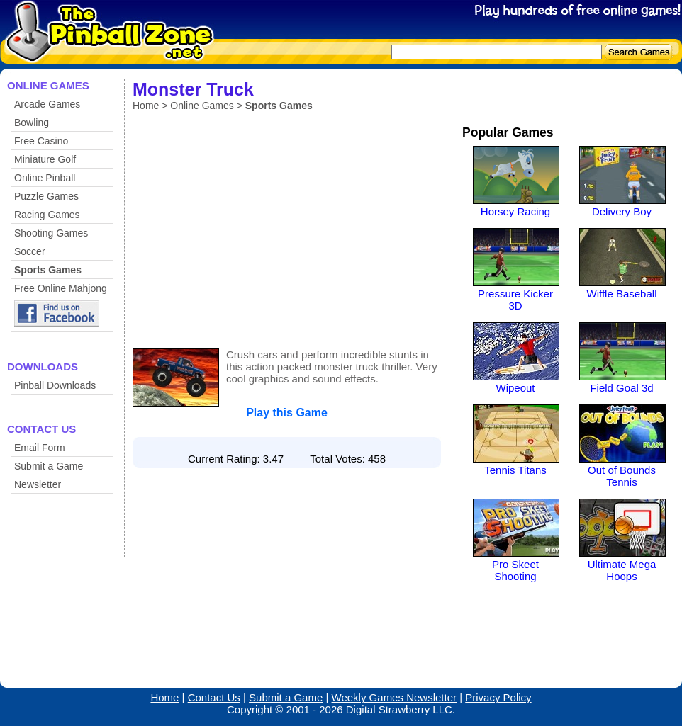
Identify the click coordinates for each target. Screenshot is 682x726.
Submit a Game (48, 466)
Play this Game (287, 413)
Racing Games (47, 214)
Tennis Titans (515, 470)
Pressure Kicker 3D (515, 300)
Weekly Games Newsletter (394, 697)
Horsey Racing (515, 211)
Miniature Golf (45, 159)
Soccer (29, 251)
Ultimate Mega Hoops (622, 570)
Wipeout (515, 388)
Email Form (39, 447)
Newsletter (37, 484)
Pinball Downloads (55, 385)
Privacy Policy (498, 697)
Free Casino (41, 141)
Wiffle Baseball (622, 294)
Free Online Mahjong (60, 288)
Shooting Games (51, 233)
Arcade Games (47, 104)
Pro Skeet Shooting (515, 570)
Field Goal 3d (621, 388)
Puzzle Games (46, 196)
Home (146, 105)
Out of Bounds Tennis (622, 476)
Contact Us (214, 697)
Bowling (31, 122)
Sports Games (48, 270)
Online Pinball (44, 177)
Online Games (201, 105)
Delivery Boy (622, 211)
